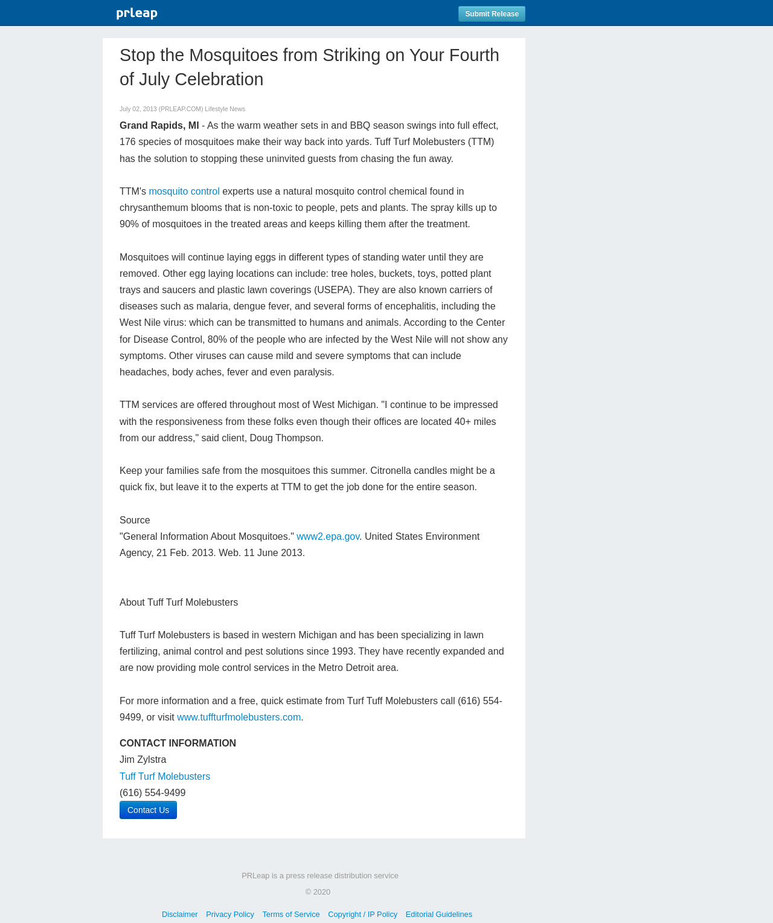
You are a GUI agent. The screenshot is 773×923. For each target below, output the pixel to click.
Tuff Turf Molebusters (165, 776)
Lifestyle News (225, 109)
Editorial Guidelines (439, 914)
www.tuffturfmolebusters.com (239, 717)
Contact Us (148, 810)
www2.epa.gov (328, 536)
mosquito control (184, 191)
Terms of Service (290, 914)
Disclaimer (180, 914)
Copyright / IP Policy (362, 914)
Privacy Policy (230, 914)
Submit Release (492, 14)
